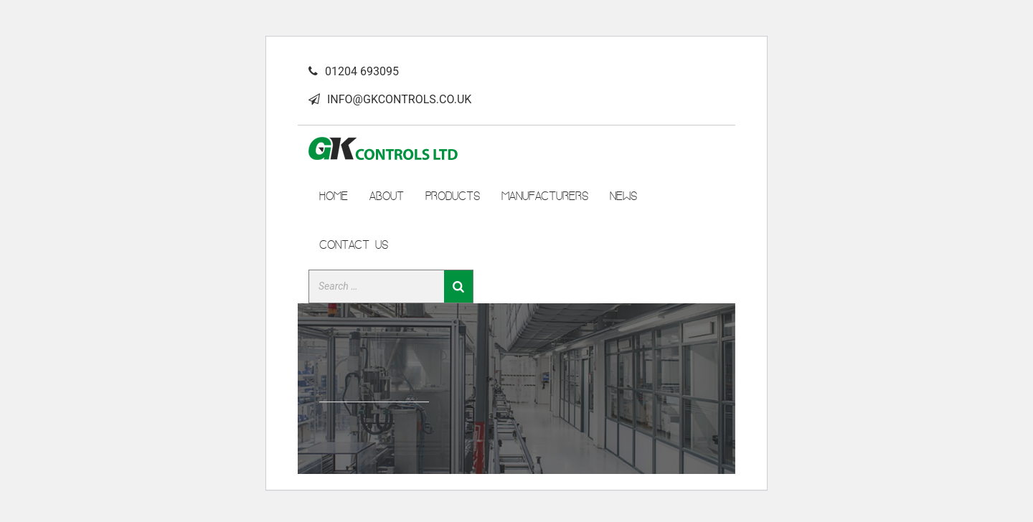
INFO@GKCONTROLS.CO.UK (399, 99)
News (623, 195)
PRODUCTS (452, 195)
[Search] (458, 286)
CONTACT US (353, 244)
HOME (333, 195)
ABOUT (386, 195)
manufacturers (544, 195)
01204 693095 (362, 71)
